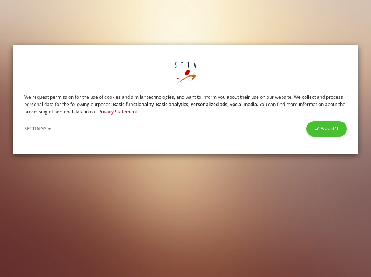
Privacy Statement (117, 111)
